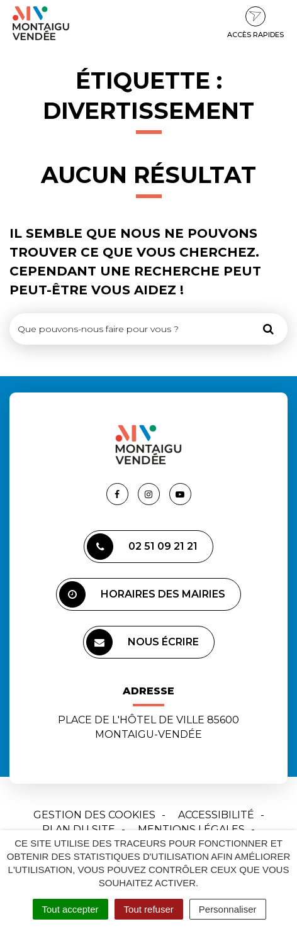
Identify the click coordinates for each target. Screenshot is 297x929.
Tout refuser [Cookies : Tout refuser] (149, 909)
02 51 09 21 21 (142, 546)
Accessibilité (216, 815)
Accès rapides (255, 22)
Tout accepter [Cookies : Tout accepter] (70, 909)
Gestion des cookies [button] (94, 815)
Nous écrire (142, 642)
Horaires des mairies (142, 594)
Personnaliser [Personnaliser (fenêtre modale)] (228, 909)
